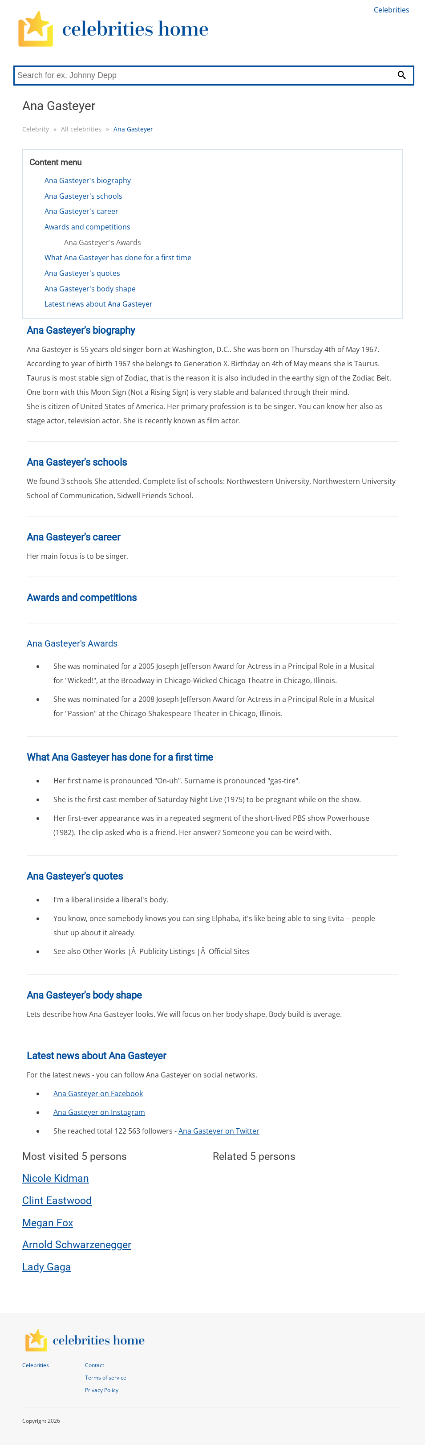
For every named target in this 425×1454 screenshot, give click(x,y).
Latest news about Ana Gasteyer (99, 304)
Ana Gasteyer (133, 129)
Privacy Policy (101, 1390)
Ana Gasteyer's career (81, 211)
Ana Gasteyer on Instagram (99, 1112)
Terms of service (105, 1377)
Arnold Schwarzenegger (76, 1245)
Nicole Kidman (55, 1178)
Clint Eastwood (57, 1201)
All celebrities (81, 129)
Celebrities (391, 10)
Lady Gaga (46, 1267)
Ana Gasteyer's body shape (90, 289)
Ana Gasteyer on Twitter (218, 1131)
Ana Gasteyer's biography (88, 180)
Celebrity (35, 129)
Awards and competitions (87, 227)
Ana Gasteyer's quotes (82, 273)
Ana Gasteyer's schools (83, 196)
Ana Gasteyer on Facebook (98, 1093)
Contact (94, 1365)
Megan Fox (47, 1223)
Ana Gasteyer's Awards (102, 242)
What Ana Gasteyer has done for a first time (118, 257)
